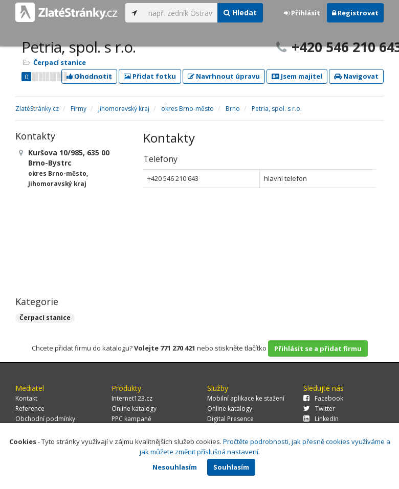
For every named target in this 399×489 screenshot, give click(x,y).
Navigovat (356, 76)
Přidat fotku (150, 76)
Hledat (240, 12)
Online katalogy (134, 408)
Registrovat (355, 12)
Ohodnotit (89, 76)
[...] (180, 12)
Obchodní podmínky (45, 418)
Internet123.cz (132, 398)
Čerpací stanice (59, 62)
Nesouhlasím (174, 467)
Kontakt (26, 398)
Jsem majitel (297, 76)
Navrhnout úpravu (224, 76)
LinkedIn (321, 418)
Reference (30, 408)
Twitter (319, 408)
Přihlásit (302, 12)
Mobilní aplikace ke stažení (245, 398)
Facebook (323, 398)
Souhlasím (231, 467)
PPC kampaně (131, 418)
